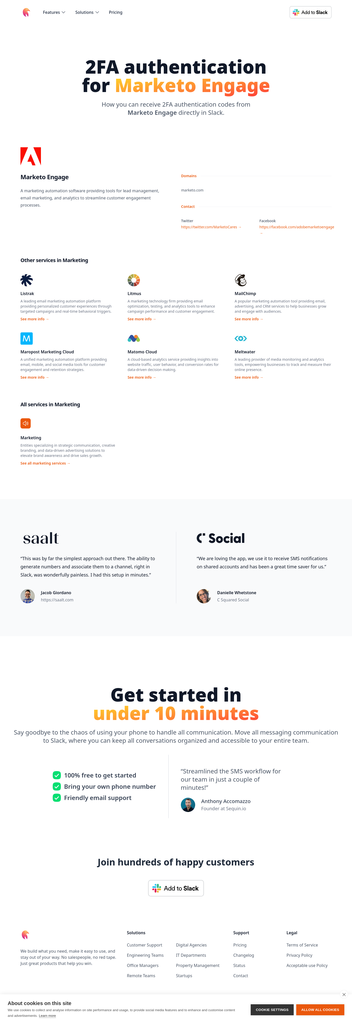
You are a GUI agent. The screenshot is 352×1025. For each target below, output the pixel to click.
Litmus (134, 293)
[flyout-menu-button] (54, 12)
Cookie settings (272, 1010)
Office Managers (143, 965)
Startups (184, 975)
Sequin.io (236, 808)
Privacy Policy (299, 955)
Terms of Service (302, 945)
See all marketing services (45, 463)
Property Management (197, 965)
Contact (240, 975)
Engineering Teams (145, 955)
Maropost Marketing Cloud (47, 352)
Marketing (30, 438)
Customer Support (144, 945)
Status (239, 965)
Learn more (47, 1016)
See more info (34, 319)
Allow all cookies (320, 1010)
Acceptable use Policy (307, 965)
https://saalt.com (57, 600)
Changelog (243, 955)
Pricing (116, 12)
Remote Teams (141, 975)
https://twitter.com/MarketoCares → (211, 226)
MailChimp (245, 293)
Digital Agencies (191, 945)
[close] (344, 994)
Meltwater (245, 352)
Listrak (27, 293)
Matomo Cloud (142, 352)
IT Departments (191, 955)
